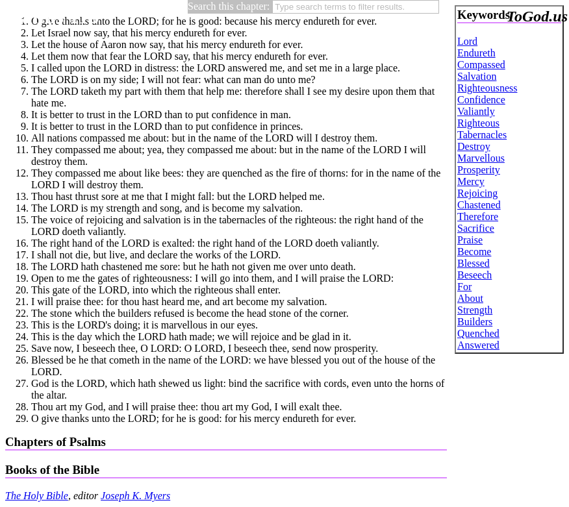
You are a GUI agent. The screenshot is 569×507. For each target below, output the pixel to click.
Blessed (473, 263)
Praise (470, 239)
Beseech (474, 274)
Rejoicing (477, 193)
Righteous (478, 123)
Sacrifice (475, 228)
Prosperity (478, 169)
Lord (467, 41)
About (470, 298)
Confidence (481, 99)
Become (474, 251)
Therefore (477, 216)
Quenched (478, 333)
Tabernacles (482, 134)
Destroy (473, 146)
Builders (474, 321)
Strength (474, 309)
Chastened (479, 204)
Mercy (471, 181)
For (464, 286)
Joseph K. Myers (135, 495)
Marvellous (481, 158)
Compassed (481, 64)
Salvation (476, 76)
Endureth (476, 52)
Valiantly (476, 111)
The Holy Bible (36, 495)
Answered (478, 345)
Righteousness (487, 87)
